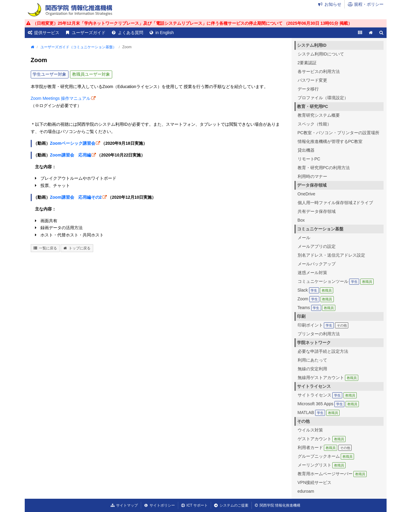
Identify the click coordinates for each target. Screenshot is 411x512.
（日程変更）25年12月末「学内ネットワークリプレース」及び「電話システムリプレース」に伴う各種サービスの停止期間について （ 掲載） (192, 23)
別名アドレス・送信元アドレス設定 (331, 255)
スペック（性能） (314, 124)
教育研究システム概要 (319, 115)
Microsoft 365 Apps (328, 403)
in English (165, 32)
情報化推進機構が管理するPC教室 (330, 141)
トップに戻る (79, 248)
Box (301, 220)
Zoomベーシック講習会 (72, 143)
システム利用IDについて (321, 54)
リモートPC (309, 158)
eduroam (306, 491)
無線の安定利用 (312, 368)
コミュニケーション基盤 (320, 228)
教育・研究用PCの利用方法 (324, 167)
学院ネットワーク (314, 342)
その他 (303, 421)
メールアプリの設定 (317, 246)
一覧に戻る (48, 248)
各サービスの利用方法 (319, 71)
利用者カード (325, 447)
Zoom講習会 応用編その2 (76, 197)
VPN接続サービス (315, 482)
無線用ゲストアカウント (328, 377)
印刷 (301, 316)
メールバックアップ (317, 263)
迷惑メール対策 (312, 272)
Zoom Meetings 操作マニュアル (60, 98)
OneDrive (306, 193)
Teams (317, 307)
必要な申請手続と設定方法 (323, 351)
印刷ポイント (323, 325)
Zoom (316, 298)
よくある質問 (130, 32)
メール (304, 237)
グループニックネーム (326, 456)
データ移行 (308, 89)
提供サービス (46, 32)
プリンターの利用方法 (319, 333)
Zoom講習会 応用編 (70, 155)
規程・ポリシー (369, 4)
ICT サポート (197, 505)
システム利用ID (312, 45)
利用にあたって (312, 360)
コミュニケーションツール (336, 281)
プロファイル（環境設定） (323, 97)
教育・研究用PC (312, 106)
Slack (316, 290)
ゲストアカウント (322, 438)
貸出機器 (306, 150)
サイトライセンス (314, 386)
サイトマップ (127, 505)
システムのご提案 (234, 505)
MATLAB (319, 412)
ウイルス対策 (310, 430)
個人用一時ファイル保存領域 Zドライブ (335, 202)
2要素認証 (307, 62)
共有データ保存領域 (317, 211)
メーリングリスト (322, 465)
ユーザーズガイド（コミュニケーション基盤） (78, 47)
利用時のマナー (312, 176)
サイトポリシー (162, 505)
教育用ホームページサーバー (332, 473)
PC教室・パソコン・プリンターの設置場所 (338, 132)
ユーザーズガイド (89, 32)
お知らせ (332, 4)
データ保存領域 (312, 185)
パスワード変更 (312, 80)
